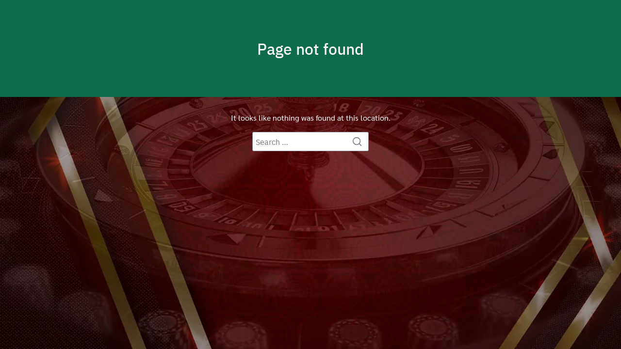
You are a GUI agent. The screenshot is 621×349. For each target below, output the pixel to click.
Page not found (310, 48)
